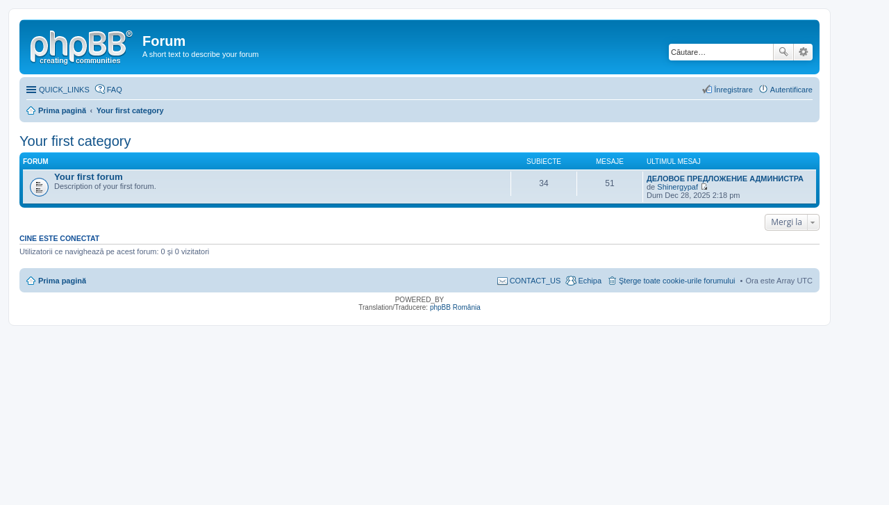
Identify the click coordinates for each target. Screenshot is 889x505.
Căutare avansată (803, 52)
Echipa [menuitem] (589, 280)
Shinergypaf (677, 187)
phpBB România (455, 307)
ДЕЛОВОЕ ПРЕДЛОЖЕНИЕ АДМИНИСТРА (725, 178)
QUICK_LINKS (64, 89)
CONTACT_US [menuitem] (535, 280)
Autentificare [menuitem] (791, 89)
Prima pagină (62, 280)
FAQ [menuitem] (114, 89)
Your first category (75, 141)
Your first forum (88, 177)
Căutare (783, 52)
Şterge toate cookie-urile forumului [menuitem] (677, 280)
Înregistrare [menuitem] (733, 89)
